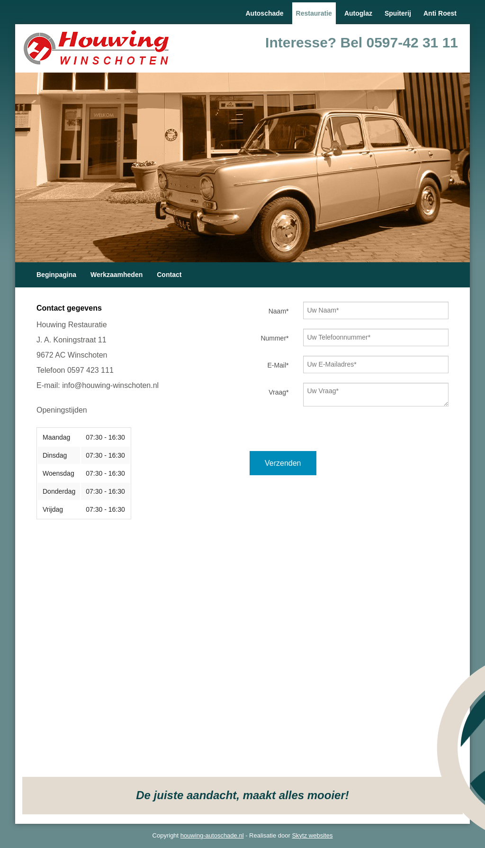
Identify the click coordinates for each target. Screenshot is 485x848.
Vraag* (278, 392)
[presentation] (322, 432)
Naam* (279, 311)
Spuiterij (398, 13)
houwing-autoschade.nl (212, 835)
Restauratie (314, 13)
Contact (169, 274)
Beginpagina (56, 274)
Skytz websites (312, 835)
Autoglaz (358, 13)
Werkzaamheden (116, 274)
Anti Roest (440, 13)
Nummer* (274, 338)
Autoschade (264, 13)
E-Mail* (277, 365)
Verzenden (283, 463)
